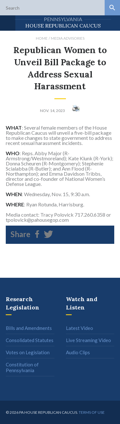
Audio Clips (78, 352)
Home (42, 38)
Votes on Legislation (28, 352)
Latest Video (79, 328)
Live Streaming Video (88, 340)
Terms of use (92, 412)
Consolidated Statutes (29, 340)
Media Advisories (67, 38)
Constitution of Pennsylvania (22, 367)
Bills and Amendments (29, 328)
